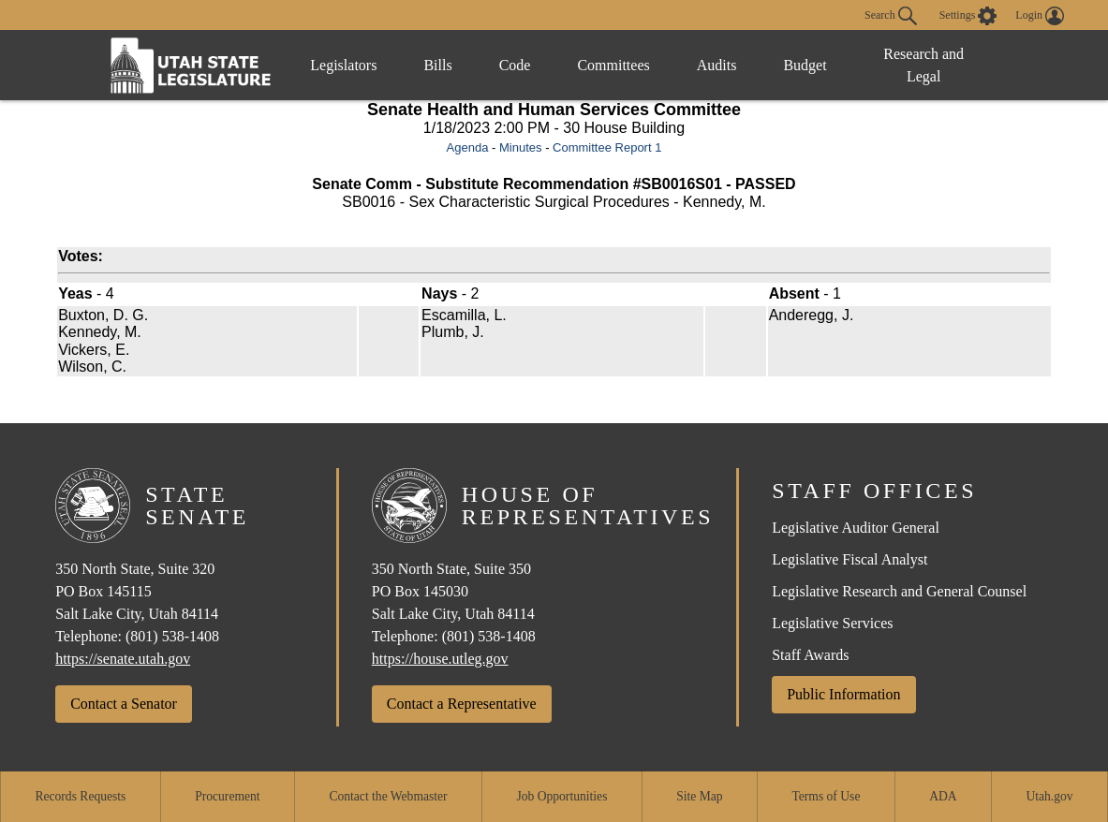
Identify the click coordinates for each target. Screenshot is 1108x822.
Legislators (343, 65)
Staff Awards (810, 655)
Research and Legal (923, 65)
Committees (613, 65)
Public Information (843, 694)
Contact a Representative (462, 704)
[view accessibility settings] (968, 16)
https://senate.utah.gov (122, 659)
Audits (717, 65)
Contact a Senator (123, 704)
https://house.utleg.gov (440, 659)
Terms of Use (825, 796)
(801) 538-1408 (172, 636)
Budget (804, 65)
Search (890, 16)
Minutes (520, 147)
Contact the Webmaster (388, 796)
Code (515, 65)
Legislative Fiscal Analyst (849, 559)
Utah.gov (1049, 796)
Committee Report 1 (607, 147)
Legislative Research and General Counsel (899, 591)
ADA (942, 796)
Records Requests (80, 796)
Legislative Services (832, 623)
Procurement (227, 796)
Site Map (699, 796)
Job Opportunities (561, 796)
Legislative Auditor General (855, 528)
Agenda (468, 147)
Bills (437, 65)
